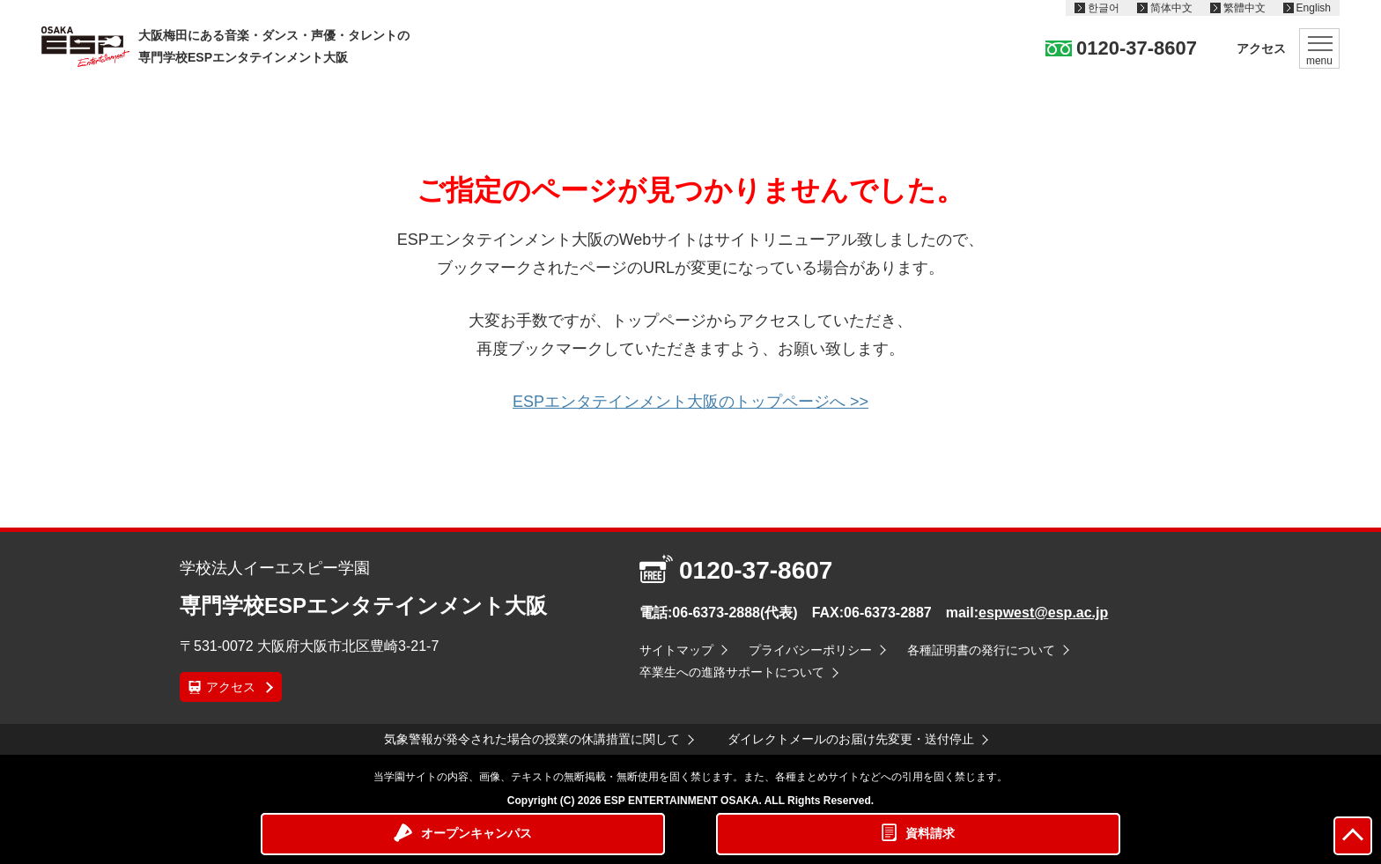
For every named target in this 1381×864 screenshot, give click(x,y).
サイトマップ (676, 650)
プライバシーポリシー (810, 650)
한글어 (1103, 8)
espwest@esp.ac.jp (1043, 612)
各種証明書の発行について (981, 650)
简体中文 (1171, 8)
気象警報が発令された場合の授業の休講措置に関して (532, 739)
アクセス (1261, 48)
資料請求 (930, 833)
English (1313, 8)
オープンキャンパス (476, 833)
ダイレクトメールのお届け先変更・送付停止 (850, 739)
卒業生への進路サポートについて (731, 672)
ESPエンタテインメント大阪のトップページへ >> (690, 401)
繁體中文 (1244, 8)
